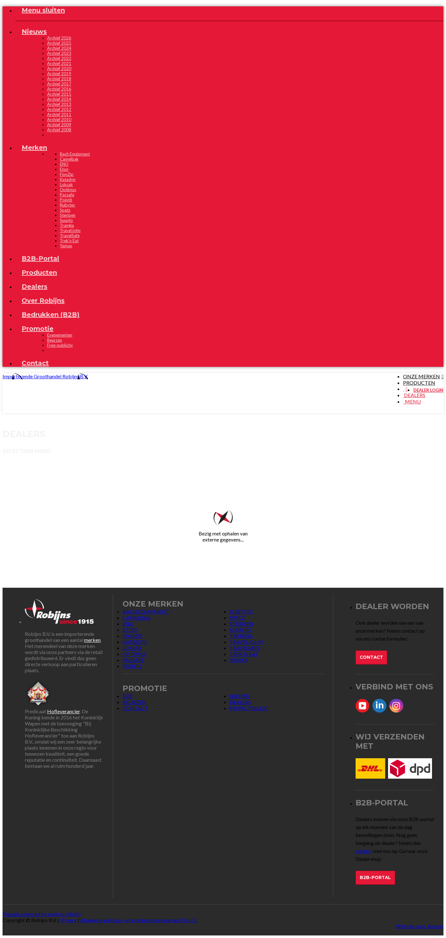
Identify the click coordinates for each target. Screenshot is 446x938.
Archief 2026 (59, 37)
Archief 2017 (59, 83)
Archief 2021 (59, 63)
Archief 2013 (59, 104)
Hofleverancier (63, 711)
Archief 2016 (59, 88)
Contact (371, 657)
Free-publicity (60, 345)
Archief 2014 (59, 99)
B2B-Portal (375, 877)
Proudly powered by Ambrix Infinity (42, 914)
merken (92, 640)
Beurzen (54, 340)
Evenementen (59, 335)
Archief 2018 (59, 78)
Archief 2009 (59, 124)
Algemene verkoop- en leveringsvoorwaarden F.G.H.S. (138, 920)
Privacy (68, 920)
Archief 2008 (59, 129)
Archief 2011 (59, 114)
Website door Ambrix (419, 926)
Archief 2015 (59, 94)
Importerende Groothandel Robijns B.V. (45, 376)
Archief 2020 (59, 68)
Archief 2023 (59, 53)
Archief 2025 (59, 43)
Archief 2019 (59, 73)
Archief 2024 (59, 48)
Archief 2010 (59, 119)
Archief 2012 (59, 109)
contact (364, 851)
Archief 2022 (59, 58)
